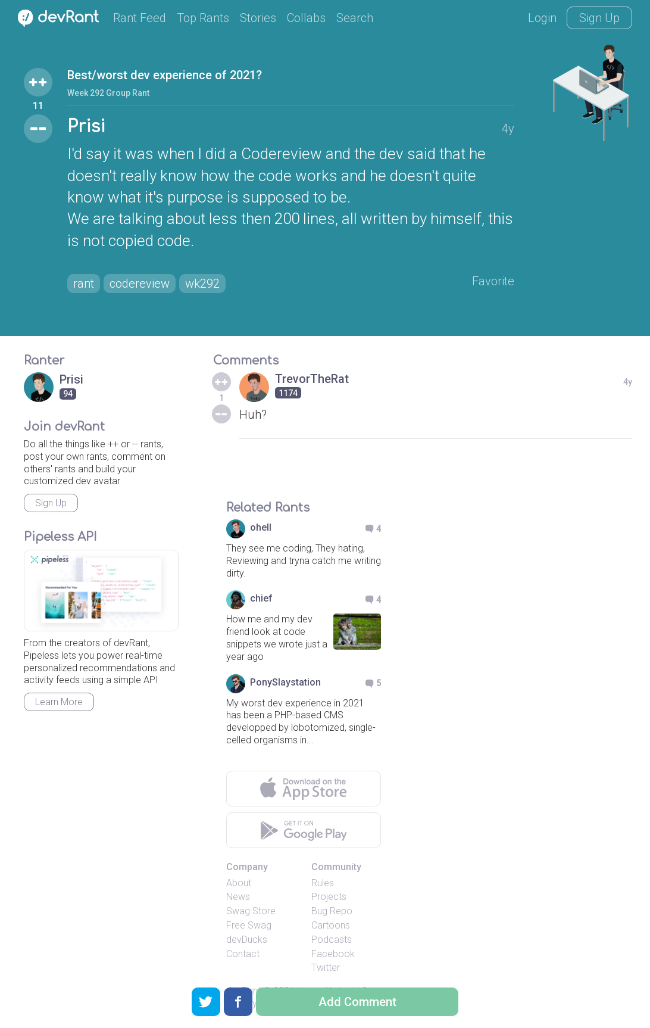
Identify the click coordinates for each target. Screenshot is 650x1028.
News (238, 896)
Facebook (333, 954)
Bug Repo (331, 911)
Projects (328, 896)
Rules (322, 883)
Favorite (493, 281)
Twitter (325, 967)
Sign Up (599, 18)
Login (542, 18)
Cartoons (330, 925)
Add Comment (357, 1002)
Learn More (59, 702)
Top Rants (203, 18)
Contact (243, 954)
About (238, 883)
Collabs (306, 18)
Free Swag (248, 925)
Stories (258, 18)
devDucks (246, 939)
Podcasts (331, 939)
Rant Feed (139, 18)
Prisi (86, 126)
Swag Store (251, 911)
